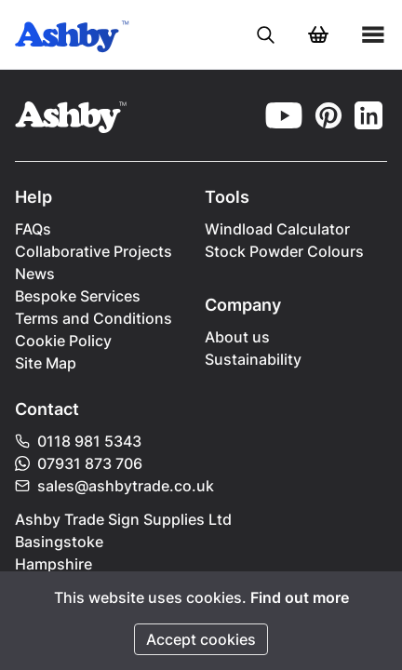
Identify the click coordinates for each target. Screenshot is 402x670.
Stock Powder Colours (284, 251)
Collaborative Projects (93, 251)
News (35, 273)
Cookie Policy (63, 340)
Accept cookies (201, 639)
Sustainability (253, 359)
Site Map (45, 363)
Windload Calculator (277, 229)
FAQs (33, 229)
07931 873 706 (78, 463)
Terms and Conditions (93, 318)
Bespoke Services (78, 296)
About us (237, 337)
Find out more (299, 597)
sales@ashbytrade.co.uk (114, 485)
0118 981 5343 (78, 441)
